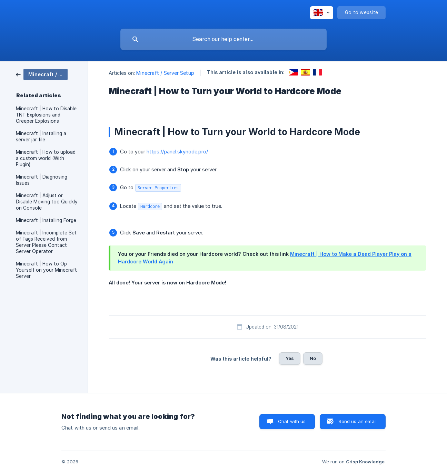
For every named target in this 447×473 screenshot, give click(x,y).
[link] (42, 74)
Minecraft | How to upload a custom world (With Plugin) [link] (46, 158)
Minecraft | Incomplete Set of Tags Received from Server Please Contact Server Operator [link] (46, 242)
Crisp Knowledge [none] (365, 461)
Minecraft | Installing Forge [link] (46, 220)
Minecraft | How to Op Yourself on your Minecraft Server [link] (46, 270)
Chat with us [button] (292, 421)
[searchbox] (223, 39)
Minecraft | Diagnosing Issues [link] (41, 180)
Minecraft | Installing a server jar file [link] (41, 136)
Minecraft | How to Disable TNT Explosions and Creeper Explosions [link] (46, 115)
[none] (321, 12)
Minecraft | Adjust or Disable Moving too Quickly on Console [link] (47, 202)
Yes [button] (290, 358)
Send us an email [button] (357, 421)
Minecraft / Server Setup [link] (165, 73)
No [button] (313, 358)
